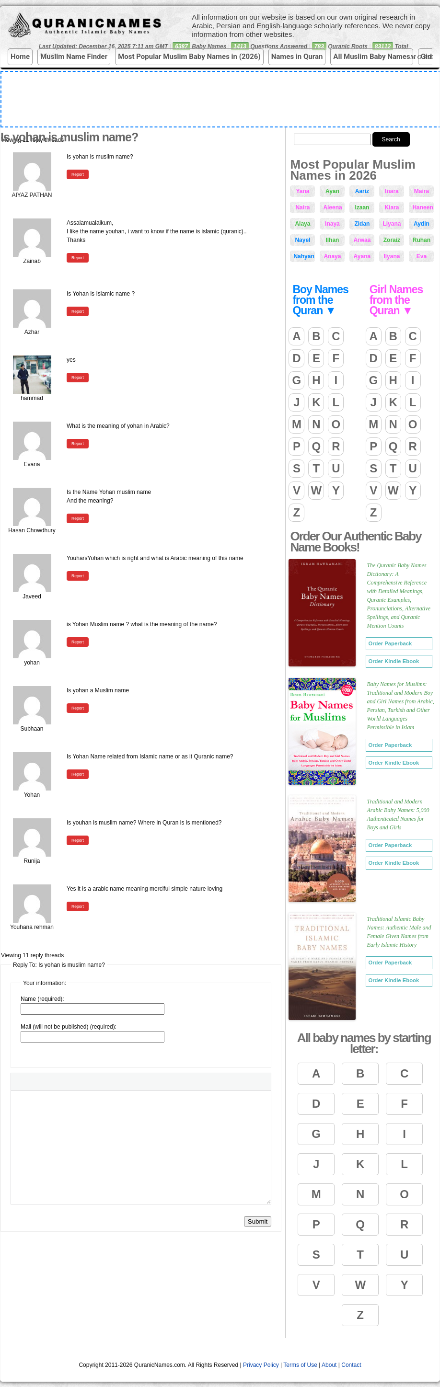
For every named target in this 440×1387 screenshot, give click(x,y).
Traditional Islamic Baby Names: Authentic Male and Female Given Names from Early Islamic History (399, 932)
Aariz (362, 191)
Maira (421, 191)
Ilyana (391, 256)
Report (77, 174)
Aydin (421, 223)
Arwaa (362, 240)
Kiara (391, 207)
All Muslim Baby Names (371, 56)
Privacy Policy (261, 1365)
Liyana (391, 223)
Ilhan (332, 240)
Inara (392, 191)
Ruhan (421, 240)
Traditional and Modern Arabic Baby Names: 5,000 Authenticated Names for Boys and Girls (398, 814)
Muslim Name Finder (73, 56)
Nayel (302, 240)
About (329, 1365)
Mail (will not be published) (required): (68, 1026)
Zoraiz (391, 240)
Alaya (302, 223)
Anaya (332, 256)
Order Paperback (390, 643)
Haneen (422, 207)
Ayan (332, 191)
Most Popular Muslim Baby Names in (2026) (189, 56)
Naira (302, 207)
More (423, 57)
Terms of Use (300, 1365)
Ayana (362, 256)
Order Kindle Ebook (393, 661)
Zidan (362, 223)
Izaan (362, 207)
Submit (257, 1221)
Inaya (332, 223)
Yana (302, 191)
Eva (422, 256)
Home (20, 56)
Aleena (332, 207)
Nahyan (303, 256)
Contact (351, 1365)
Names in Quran (297, 56)
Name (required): (42, 999)
